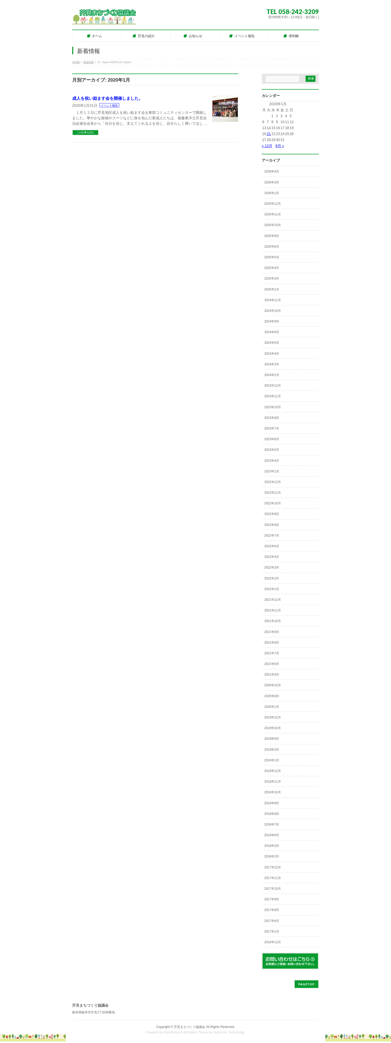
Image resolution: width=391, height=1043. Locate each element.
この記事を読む (85, 132)
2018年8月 (271, 814)
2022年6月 (271, 546)
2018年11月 (272, 781)
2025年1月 (271, 289)
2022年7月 (271, 535)
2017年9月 (271, 899)
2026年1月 (271, 193)
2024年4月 (271, 353)
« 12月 (267, 146)
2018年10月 (272, 792)
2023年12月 (272, 385)
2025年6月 (271, 246)
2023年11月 (272, 396)
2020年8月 (271, 696)
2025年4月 (271, 268)
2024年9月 (271, 321)
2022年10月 (272, 503)
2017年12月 (272, 867)
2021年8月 (271, 642)
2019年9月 (271, 739)
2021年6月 (271, 664)
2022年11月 (272, 492)
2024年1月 (271, 375)
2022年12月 (272, 482)
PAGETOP (306, 984)
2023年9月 (271, 418)
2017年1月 (271, 931)
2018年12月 (272, 771)
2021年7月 (271, 653)
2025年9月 (271, 236)
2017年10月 (272, 888)
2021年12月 (272, 600)
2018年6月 (271, 835)
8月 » (279, 146)
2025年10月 (272, 225)
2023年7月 (271, 428)
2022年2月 (271, 578)
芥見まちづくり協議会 (189, 1027)
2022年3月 (271, 567)
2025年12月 (272, 204)
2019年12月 (272, 717)
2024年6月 (271, 332)
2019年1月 (271, 760)
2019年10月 (272, 728)
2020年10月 (272, 685)
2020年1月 (271, 707)
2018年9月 (271, 803)
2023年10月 (272, 407)
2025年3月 (271, 278)
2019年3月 (271, 749)
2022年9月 (271, 514)
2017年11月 (272, 878)
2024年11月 (272, 300)
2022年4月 (271, 557)
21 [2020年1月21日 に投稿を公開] (269, 134)
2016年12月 (272, 942)
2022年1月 (271, 589)
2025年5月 (271, 257)
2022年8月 (271, 525)
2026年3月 (271, 182)
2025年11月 (272, 214)
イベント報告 (109, 105)
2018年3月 (271, 846)
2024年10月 (272, 311)
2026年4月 (271, 171)
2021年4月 (271, 674)
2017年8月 (271, 910)
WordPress (172, 1032)
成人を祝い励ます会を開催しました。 (107, 98)
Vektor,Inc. (220, 1032)
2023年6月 (271, 439)
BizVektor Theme (196, 1032)
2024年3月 (271, 364)
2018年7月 (271, 824)
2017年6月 (271, 921)
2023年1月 (271, 471)
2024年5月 (271, 343)
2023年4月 (271, 461)
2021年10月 (272, 621)
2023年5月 (271, 450)
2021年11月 (272, 610)
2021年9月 (271, 632)
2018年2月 (271, 856)
